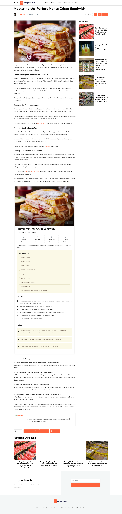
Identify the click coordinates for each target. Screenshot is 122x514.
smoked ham (41, 123)
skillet (26, 171)
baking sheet (35, 171)
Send (85, 485)
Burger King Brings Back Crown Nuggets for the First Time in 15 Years (101, 48)
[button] (17, 2)
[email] (85, 480)
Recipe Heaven (57, 505)
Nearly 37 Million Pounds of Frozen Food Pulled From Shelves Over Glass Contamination (101, 65)
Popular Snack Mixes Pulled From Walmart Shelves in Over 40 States (101, 98)
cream (48, 146)
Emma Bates (22, 14)
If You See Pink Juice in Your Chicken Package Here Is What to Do (100, 82)
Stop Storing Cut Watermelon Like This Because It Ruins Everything (101, 31)
